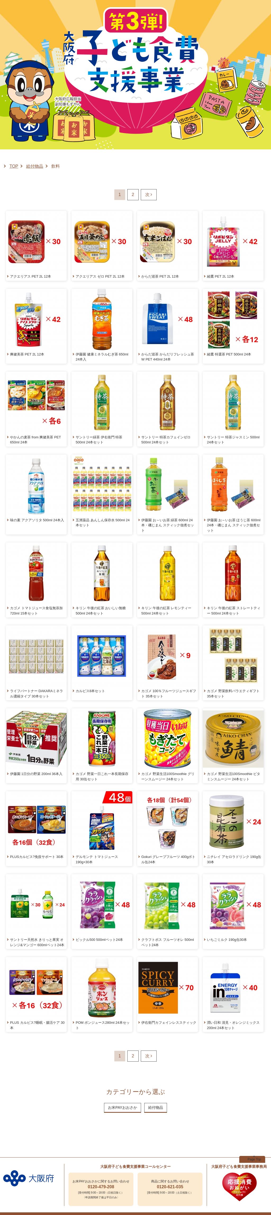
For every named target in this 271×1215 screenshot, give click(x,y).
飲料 (55, 166)
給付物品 (34, 166)
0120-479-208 (101, 1187)
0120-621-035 (170, 1187)
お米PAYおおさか (122, 1107)
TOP (14, 166)
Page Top (254, 1159)
